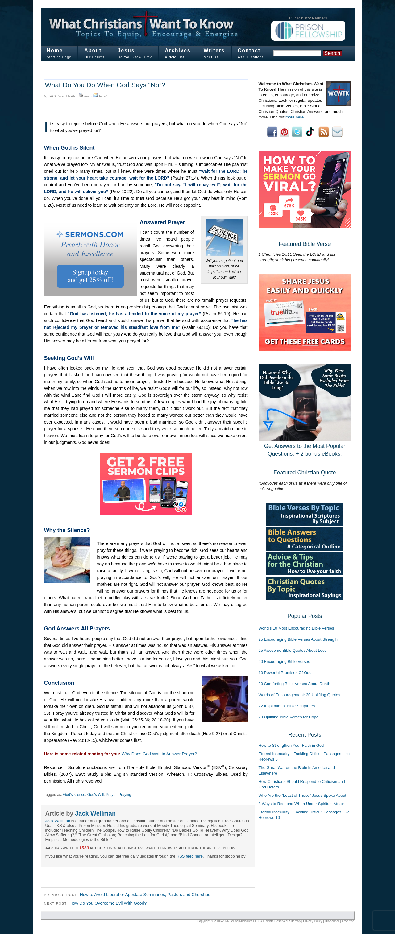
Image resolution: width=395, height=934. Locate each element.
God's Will (95, 794)
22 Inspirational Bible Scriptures (287, 706)
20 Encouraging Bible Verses (284, 661)
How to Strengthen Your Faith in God (291, 745)
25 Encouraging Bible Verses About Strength (298, 639)
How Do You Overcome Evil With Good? (108, 903)
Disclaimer (332, 921)
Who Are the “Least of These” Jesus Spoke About (302, 795)
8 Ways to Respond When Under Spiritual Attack (302, 803)
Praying (124, 794)
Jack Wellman (62, 96)
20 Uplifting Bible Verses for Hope (288, 717)
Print (87, 96)
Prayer (111, 794)
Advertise (348, 921)
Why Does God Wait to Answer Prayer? (159, 753)
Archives (178, 50)
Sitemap (295, 921)
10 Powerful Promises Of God (285, 672)
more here (294, 117)
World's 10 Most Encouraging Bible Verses (296, 628)
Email (102, 96)
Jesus (126, 50)
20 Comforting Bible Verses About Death (295, 683)
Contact (249, 50)
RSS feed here (190, 856)
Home (55, 50)
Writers (214, 50)
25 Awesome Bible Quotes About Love (293, 650)
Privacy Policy (312, 921)
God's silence (74, 794)
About (93, 50)
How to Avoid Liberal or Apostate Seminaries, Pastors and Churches (145, 894)
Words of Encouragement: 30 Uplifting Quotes (299, 694)
